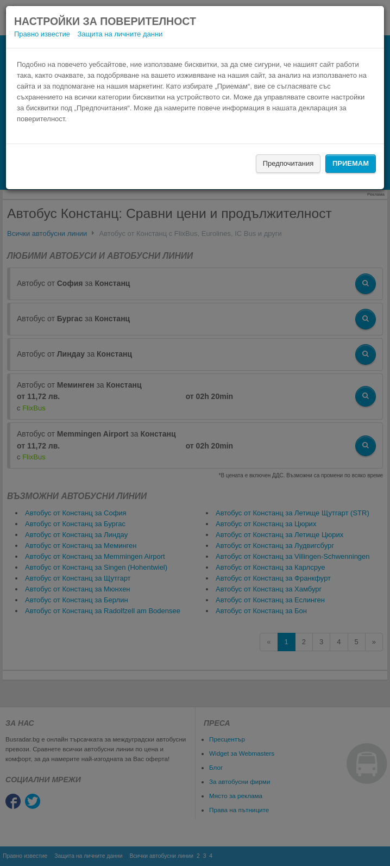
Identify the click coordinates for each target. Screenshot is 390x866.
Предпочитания (288, 163)
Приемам (350, 163)
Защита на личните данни (120, 34)
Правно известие (42, 34)
